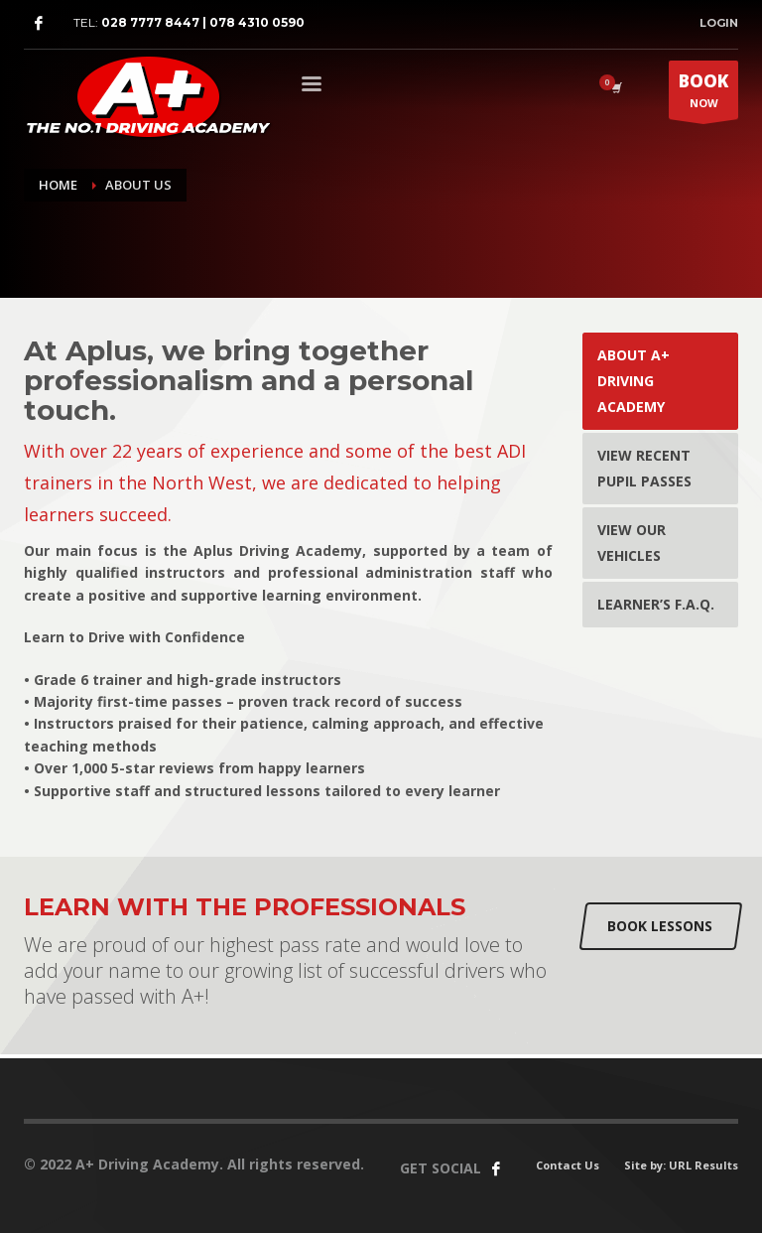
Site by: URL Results (681, 1165)
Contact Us (567, 1165)
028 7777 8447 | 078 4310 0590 (203, 22)
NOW (703, 94)
